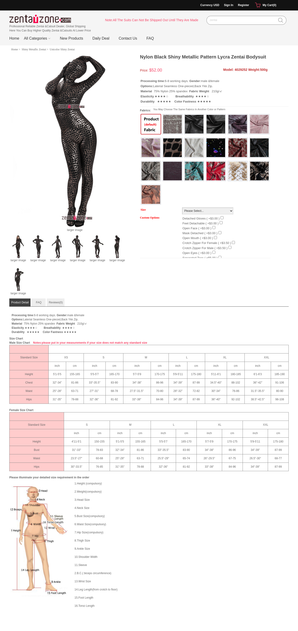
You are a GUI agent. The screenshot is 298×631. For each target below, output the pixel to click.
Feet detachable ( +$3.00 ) (201, 223)
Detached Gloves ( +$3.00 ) (201, 218)
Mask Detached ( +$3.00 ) (200, 233)
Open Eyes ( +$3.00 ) (197, 253)
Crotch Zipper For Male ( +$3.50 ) (205, 248)
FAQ (38, 302)
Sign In (228, 5)
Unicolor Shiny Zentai (62, 49)
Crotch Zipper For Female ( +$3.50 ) (207, 243)
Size (143, 209)
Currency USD (209, 5)
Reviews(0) (56, 302)
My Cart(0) (265, 5)
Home (14, 38)
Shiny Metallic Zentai (34, 49)
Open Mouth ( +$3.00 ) (198, 238)
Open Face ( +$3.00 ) (197, 228)
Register (243, 5)
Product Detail (20, 302)
